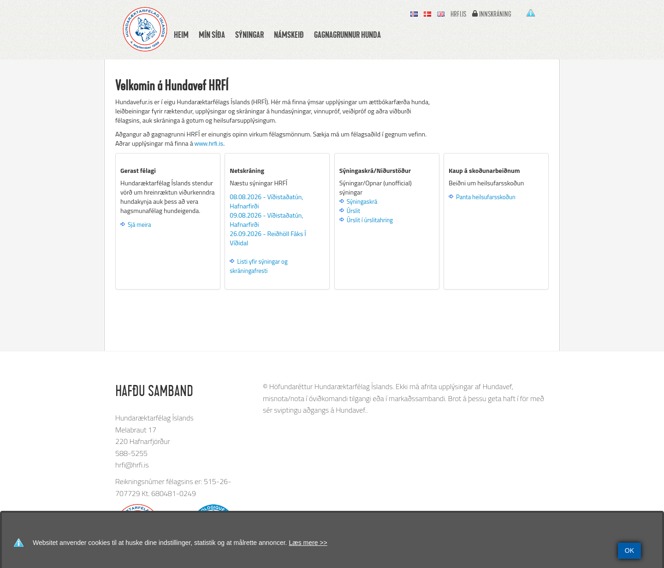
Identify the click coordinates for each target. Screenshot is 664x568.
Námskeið (289, 35)
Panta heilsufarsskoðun (486, 196)
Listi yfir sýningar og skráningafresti (258, 266)
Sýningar (249, 35)
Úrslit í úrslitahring (370, 220)
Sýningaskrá (362, 201)
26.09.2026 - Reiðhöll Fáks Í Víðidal (268, 238)
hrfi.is (458, 14)
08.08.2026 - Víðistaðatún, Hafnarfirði (266, 201)
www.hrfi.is (209, 143)
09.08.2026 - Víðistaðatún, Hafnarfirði (266, 219)
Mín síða (212, 35)
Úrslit (353, 210)
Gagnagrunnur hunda (347, 35)
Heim (181, 35)
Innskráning (495, 14)
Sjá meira (139, 224)
